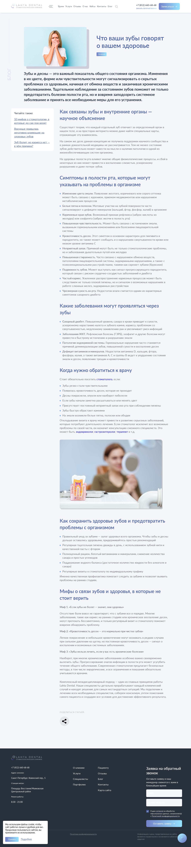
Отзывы (102, 773)
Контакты (103, 784)
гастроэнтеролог (104, 431)
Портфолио (79, 784)
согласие (159, 811)
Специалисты (80, 778)
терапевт (122, 431)
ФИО (150, 793)
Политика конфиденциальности (83, 834)
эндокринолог (84, 431)
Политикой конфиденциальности (166, 816)
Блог (100, 778)
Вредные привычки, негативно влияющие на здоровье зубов (29, 132)
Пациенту (103, 767)
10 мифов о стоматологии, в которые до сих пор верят (31, 121)
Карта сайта (104, 790)
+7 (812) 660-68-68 (146, 5)
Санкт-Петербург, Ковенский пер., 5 (28, 778)
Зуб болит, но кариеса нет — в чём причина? (32, 144)
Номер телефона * (157, 802)
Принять (12, 839)
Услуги (76, 773)
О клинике (78, 767)
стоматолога (104, 379)
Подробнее (26, 839)
